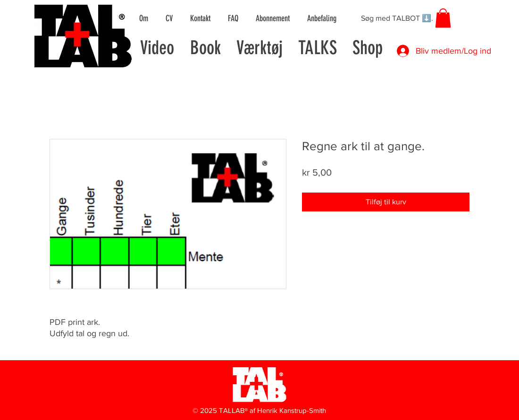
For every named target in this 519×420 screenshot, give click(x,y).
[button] (443, 18)
